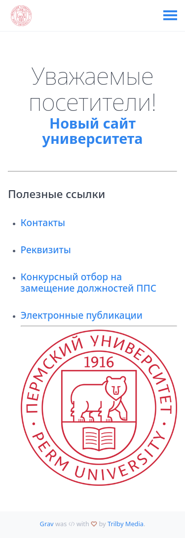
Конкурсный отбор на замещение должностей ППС (89, 282)
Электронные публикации (82, 315)
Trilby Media (126, 523)
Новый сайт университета (92, 130)
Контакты (43, 222)
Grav (47, 523)
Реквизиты (46, 249)
